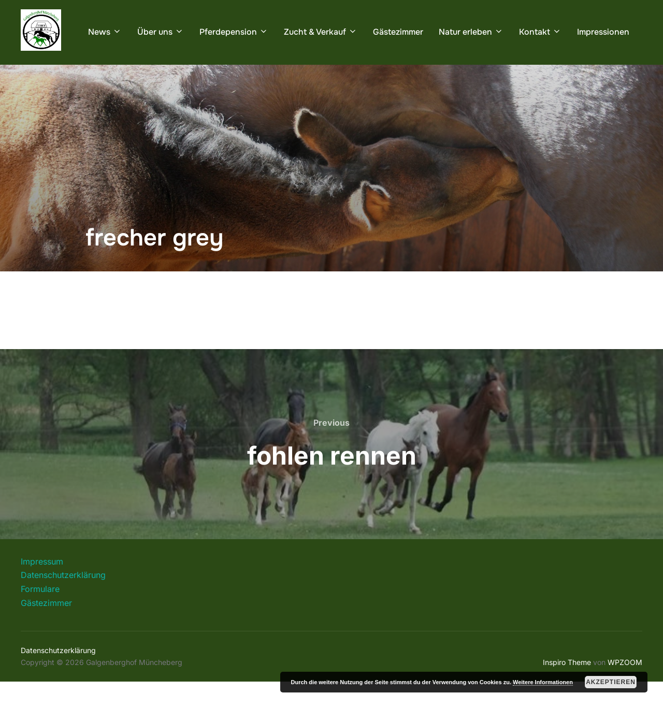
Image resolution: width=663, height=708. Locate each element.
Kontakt (540, 31)
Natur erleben (471, 31)
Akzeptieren (611, 682)
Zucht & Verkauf (320, 31)
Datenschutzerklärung (63, 601)
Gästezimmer (398, 31)
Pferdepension (233, 31)
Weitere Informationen (543, 682)
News (105, 31)
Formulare (40, 615)
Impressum (42, 588)
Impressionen (603, 31)
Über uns (160, 31)
